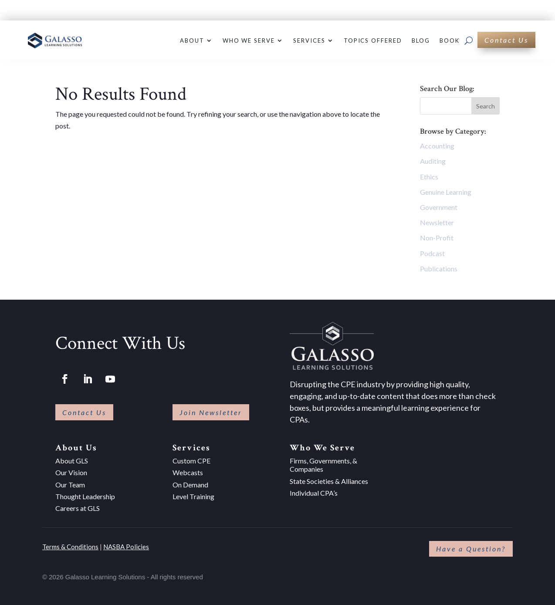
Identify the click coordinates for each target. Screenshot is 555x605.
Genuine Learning (445, 192)
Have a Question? (471, 548)
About (192, 40)
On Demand (190, 484)
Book (450, 40)
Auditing (433, 161)
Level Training (193, 496)
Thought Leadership (85, 496)
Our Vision (71, 472)
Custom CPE (191, 460)
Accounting (437, 146)
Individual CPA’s (314, 493)
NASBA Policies (126, 547)
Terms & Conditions (70, 547)
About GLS (71, 460)
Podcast (432, 253)
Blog (421, 40)
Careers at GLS (77, 508)
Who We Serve (249, 40)
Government (438, 207)
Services (309, 40)
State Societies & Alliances (329, 481)
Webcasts (188, 472)
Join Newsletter (210, 412)
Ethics (429, 176)
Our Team (70, 484)
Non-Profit (436, 237)
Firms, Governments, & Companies (323, 464)
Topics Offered (373, 40)
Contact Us (506, 40)
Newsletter (437, 222)
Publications (438, 268)
